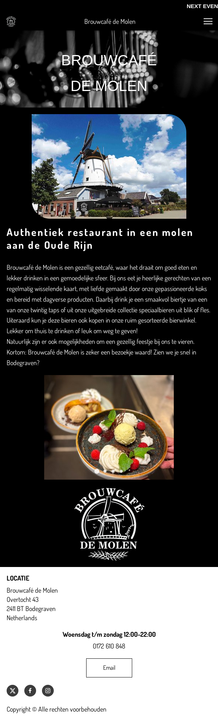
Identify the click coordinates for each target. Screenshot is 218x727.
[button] (208, 21)
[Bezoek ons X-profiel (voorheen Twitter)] (12, 691)
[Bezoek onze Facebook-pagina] (30, 691)
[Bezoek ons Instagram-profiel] (48, 691)
